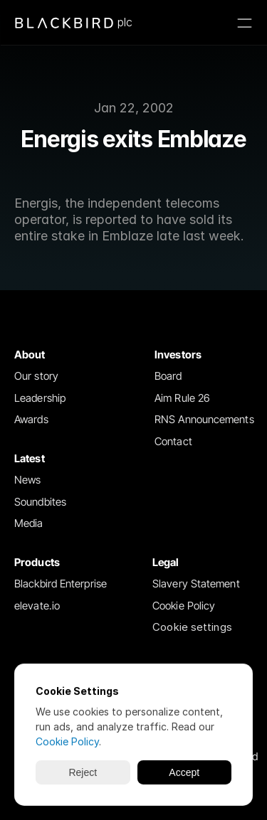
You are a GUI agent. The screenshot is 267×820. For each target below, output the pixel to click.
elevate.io (37, 605)
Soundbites (40, 501)
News (27, 479)
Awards (31, 419)
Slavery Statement (196, 583)
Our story (36, 376)
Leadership (40, 398)
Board (168, 376)
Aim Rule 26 (182, 398)
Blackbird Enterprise (60, 583)
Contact (173, 441)
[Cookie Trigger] (192, 627)
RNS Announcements (204, 419)
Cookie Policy (183, 605)
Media (28, 523)
